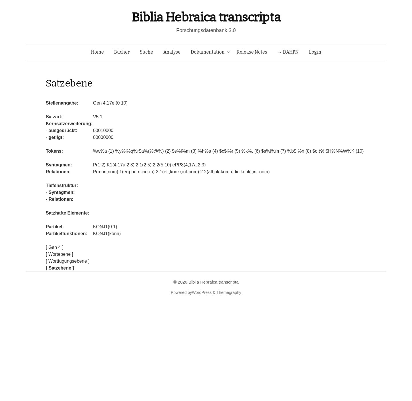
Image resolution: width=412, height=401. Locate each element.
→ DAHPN (288, 52)
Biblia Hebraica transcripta (206, 17)
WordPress (202, 292)
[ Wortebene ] (59, 254)
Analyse (172, 52)
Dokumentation (208, 52)
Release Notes (252, 52)
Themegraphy (229, 292)
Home (97, 52)
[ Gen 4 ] (54, 247)
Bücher (122, 52)
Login (315, 52)
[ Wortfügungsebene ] (68, 261)
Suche (146, 52)
